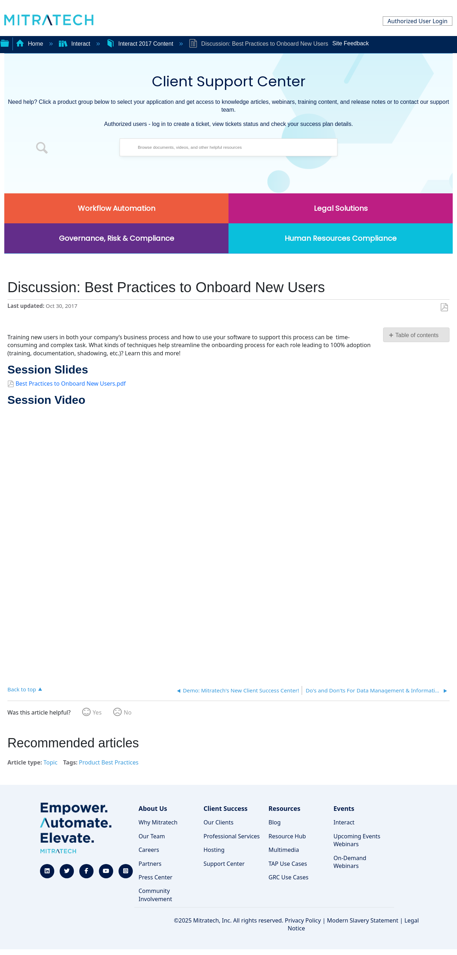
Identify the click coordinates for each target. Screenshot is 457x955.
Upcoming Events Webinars (356, 840)
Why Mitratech (158, 822)
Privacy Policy (303, 920)
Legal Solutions (341, 208)
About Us (153, 808)
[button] (42, 149)
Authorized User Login (418, 21)
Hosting (214, 850)
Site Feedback (350, 43)
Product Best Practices (109, 762)
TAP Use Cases (287, 864)
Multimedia (283, 850)
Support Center (224, 864)
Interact (75, 44)
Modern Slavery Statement (362, 920)
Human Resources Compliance (341, 238)
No (128, 712)
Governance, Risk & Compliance (116, 238)
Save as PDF (444, 307)
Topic (50, 762)
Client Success (225, 808)
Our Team (152, 836)
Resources (284, 808)
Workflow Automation (116, 208)
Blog (274, 822)
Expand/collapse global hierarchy (4, 42)
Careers (149, 850)
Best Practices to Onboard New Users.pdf (70, 383)
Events (343, 808)
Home (30, 44)
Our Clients (218, 822)
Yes (97, 712)
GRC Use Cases (288, 877)
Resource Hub (287, 836)
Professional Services (232, 836)
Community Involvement (155, 895)
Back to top (21, 689)
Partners (150, 864)
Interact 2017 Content (140, 44)
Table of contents (416, 335)
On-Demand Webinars (349, 862)
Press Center (155, 877)
